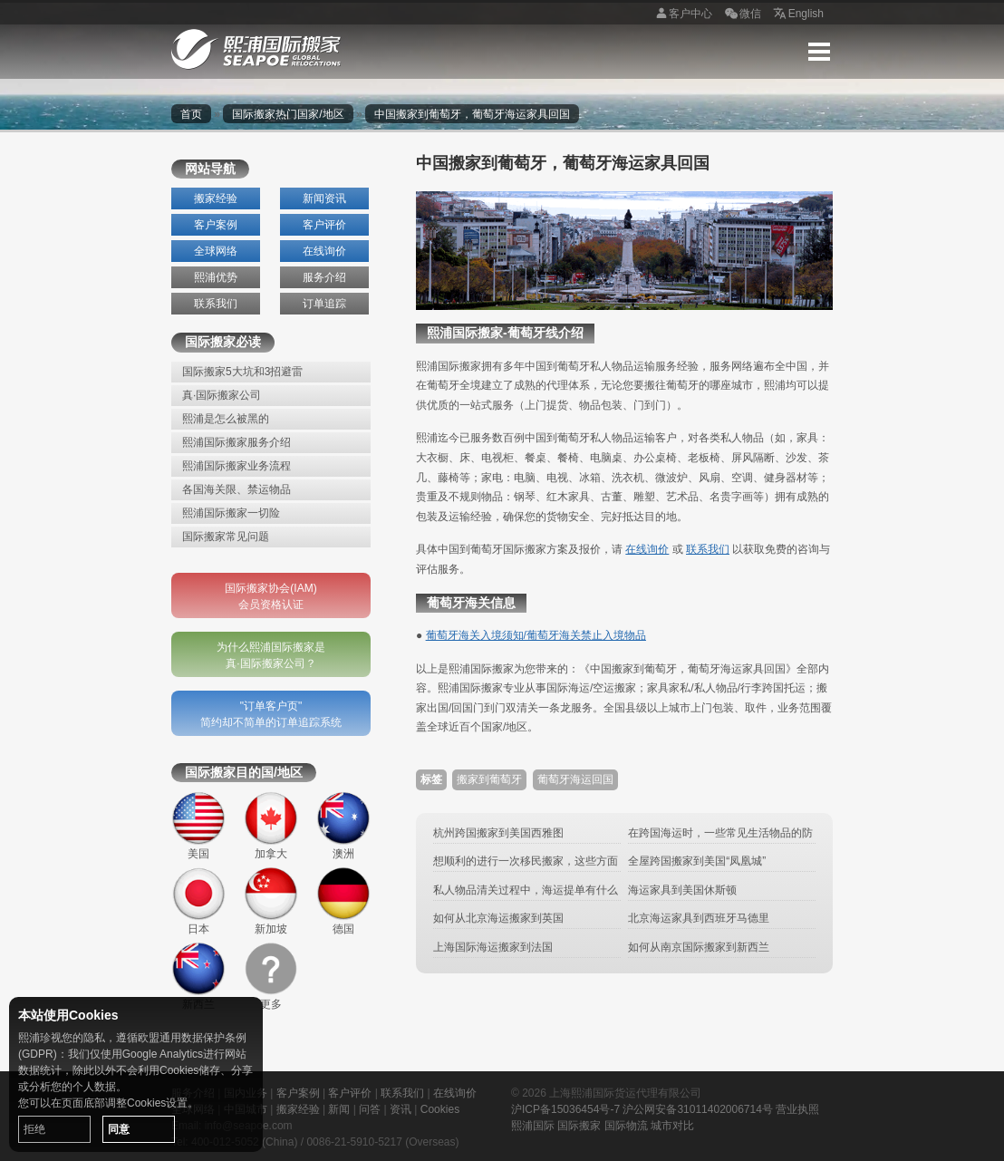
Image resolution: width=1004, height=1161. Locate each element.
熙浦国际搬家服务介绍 (236, 442)
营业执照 (797, 1109)
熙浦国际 (533, 1125)
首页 (191, 114)
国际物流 (626, 1125)
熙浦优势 (215, 277)
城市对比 (672, 1125)
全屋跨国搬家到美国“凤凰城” (697, 861)
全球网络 (215, 251)
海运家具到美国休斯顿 (682, 890)
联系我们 (215, 303)
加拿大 (271, 825)
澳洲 (343, 825)
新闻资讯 (324, 198)
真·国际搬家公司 (221, 395)
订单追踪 (324, 303)
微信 (741, 14)
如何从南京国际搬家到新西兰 (698, 947)
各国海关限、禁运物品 (236, 489)
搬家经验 (215, 198)
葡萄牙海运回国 (575, 779)
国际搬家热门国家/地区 (287, 114)
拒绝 (34, 1129)
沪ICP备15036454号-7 (565, 1109)
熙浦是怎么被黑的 (225, 418)
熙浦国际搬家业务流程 (236, 466)
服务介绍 (324, 277)
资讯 (400, 1109)
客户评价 (324, 224)
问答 (370, 1109)
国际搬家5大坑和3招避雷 (242, 371)
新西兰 (198, 976)
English (797, 14)
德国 (343, 900)
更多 (271, 976)
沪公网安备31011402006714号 (697, 1109)
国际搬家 (579, 1125)
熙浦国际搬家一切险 (231, 513)
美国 (198, 825)
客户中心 (681, 14)
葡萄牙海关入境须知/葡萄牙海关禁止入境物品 (536, 635)
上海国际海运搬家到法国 (493, 947)
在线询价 (324, 251)
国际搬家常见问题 (225, 536)
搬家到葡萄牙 (489, 779)
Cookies (439, 1109)
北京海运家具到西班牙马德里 (698, 918)
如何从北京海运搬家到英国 (498, 918)
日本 (198, 900)
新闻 (339, 1109)
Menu (819, 51)
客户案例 (215, 224)
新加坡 (271, 900)
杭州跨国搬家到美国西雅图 (498, 833)
